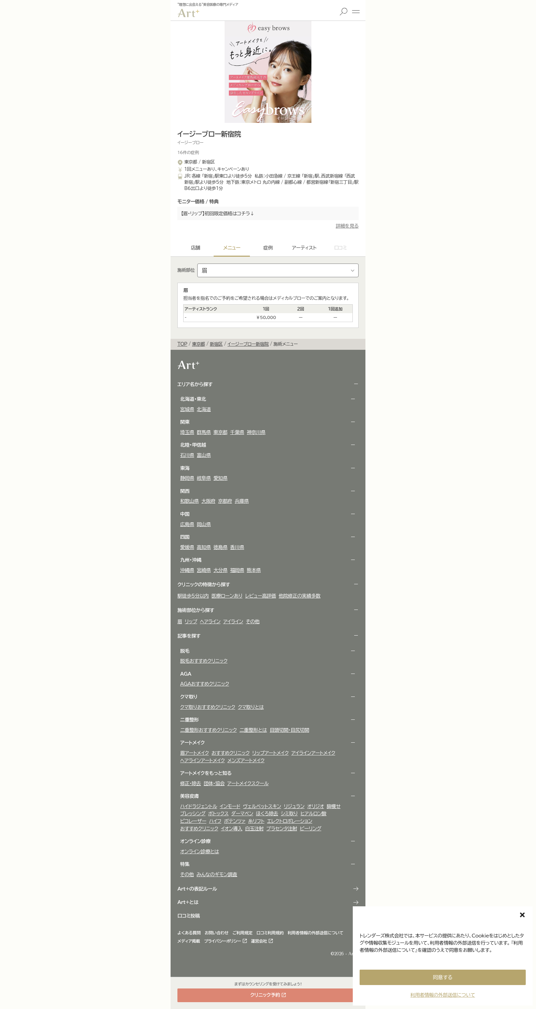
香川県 (237, 547)
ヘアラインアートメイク (202, 760)
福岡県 (237, 570)
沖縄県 (187, 570)
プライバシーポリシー (222, 941)
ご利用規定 (243, 933)
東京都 (221, 432)
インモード (230, 806)
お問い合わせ (217, 933)
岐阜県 (204, 478)
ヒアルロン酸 (313, 813)
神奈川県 (256, 432)
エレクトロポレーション (289, 821)
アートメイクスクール (248, 783)
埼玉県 (187, 432)
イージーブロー (190, 142)
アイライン (233, 621)
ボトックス (218, 813)
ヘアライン (210, 621)
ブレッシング (192, 813)
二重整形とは (253, 730)
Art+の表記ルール (197, 888)
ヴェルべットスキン (262, 806)
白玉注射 (254, 828)
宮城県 (187, 409)
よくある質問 (189, 933)
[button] (522, 914)
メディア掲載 (188, 941)
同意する (443, 977)
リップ (191, 621)
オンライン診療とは (199, 851)
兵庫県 (242, 501)
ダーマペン (242, 813)
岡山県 (204, 524)
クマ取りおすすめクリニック (207, 707)
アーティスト (304, 247)
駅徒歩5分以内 (193, 595)
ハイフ (215, 821)
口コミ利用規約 (269, 933)
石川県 (187, 455)
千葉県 (237, 432)
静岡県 (187, 478)
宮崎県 (204, 570)
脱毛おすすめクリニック (203, 661)
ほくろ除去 (267, 813)
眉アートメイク (194, 753)
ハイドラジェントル (198, 806)
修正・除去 (190, 783)
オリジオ (315, 806)
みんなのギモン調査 (217, 874)
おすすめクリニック (231, 753)
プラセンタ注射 (281, 828)
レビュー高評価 (260, 595)
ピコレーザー (193, 821)
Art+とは (187, 902)
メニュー (355, 11)
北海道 (204, 409)
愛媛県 (187, 547)
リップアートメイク (270, 753)
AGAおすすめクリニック (204, 683)
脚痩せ (333, 806)
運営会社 (259, 941)
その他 (252, 621)
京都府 (225, 501)
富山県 (204, 455)
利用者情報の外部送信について (442, 995)
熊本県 (254, 570)
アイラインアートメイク (313, 753)
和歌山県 (189, 501)
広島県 (187, 524)
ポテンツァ (234, 821)
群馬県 (204, 432)
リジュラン (294, 806)
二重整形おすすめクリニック (208, 730)
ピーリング (310, 828)
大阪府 (208, 501)
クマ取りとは (251, 707)
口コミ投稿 (188, 916)
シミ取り (289, 813)
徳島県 (221, 547)
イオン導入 (231, 828)
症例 (267, 247)
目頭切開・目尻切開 (289, 730)
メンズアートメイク (245, 760)
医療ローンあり (227, 595)
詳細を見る (347, 225)
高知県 (204, 547)
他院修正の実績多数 (299, 595)
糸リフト (256, 821)
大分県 (221, 570)
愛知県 (221, 478)
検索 (343, 11)
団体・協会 (214, 783)
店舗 (195, 247)
